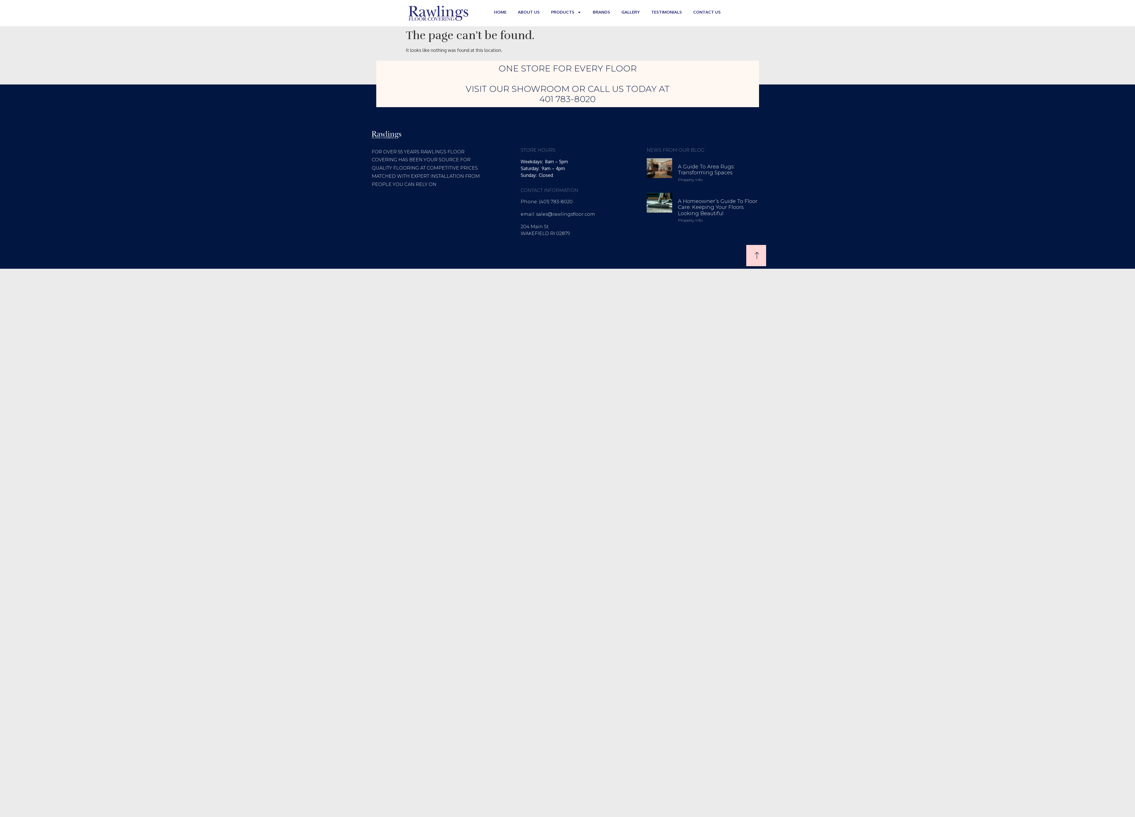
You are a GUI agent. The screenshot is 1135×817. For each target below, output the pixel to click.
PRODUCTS (566, 12)
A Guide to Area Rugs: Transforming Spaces (706, 170)
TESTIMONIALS (666, 12)
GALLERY (630, 12)
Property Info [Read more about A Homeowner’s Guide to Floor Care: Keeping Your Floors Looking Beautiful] (690, 220)
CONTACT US (707, 12)
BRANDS (601, 12)
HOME (500, 12)
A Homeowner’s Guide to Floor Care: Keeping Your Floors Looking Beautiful (717, 207)
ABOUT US (529, 12)
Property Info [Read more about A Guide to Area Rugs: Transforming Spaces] (690, 179)
